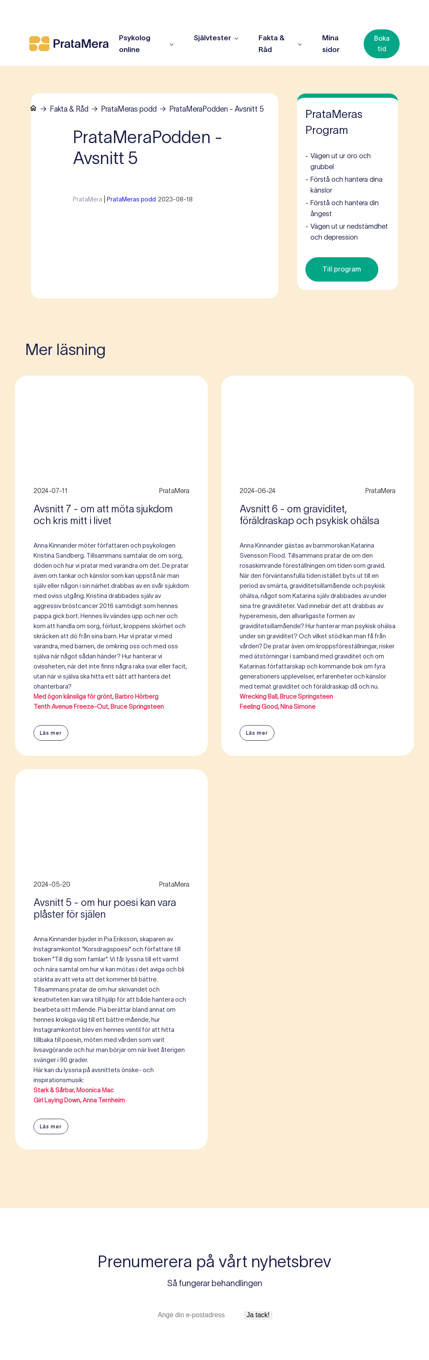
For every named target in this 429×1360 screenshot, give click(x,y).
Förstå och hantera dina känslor (343, 184)
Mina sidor (331, 44)
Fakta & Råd (69, 109)
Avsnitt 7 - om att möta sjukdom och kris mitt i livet (103, 515)
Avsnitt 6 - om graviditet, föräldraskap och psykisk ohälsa (309, 515)
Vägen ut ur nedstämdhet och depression (346, 231)
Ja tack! (257, 1314)
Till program (342, 269)
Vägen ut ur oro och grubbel (338, 160)
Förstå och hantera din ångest (342, 207)
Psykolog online (134, 44)
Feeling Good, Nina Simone (277, 706)
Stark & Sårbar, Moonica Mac (74, 1090)
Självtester (212, 38)
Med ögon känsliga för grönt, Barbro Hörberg (96, 696)
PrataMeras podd (129, 109)
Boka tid (382, 43)
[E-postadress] (199, 1315)
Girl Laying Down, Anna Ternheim (79, 1100)
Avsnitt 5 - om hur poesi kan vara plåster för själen (105, 908)
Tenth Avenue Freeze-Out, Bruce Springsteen (99, 706)
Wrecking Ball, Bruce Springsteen (286, 696)
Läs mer (51, 733)
